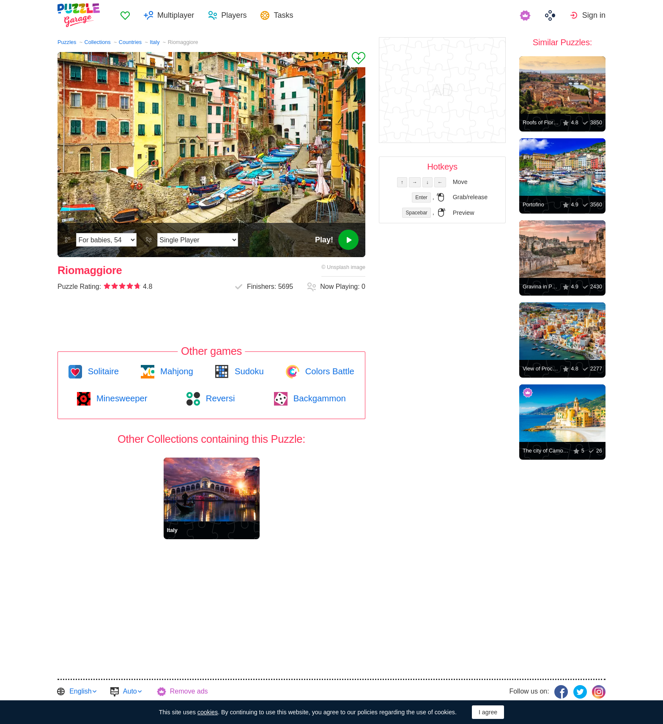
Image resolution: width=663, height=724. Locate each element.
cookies (207, 712)
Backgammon (318, 398)
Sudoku (247, 371)
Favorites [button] (125, 15)
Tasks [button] (283, 15)
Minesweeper (120, 398)
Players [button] (234, 15)
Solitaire (102, 371)
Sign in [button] (593, 15)
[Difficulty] (106, 240)
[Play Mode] (197, 240)
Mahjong (175, 371)
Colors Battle (328, 371)
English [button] (80, 691)
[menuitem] (125, 15)
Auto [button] (130, 691)
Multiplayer (175, 15)
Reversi (219, 398)
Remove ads (189, 691)
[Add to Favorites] (356, 59)
